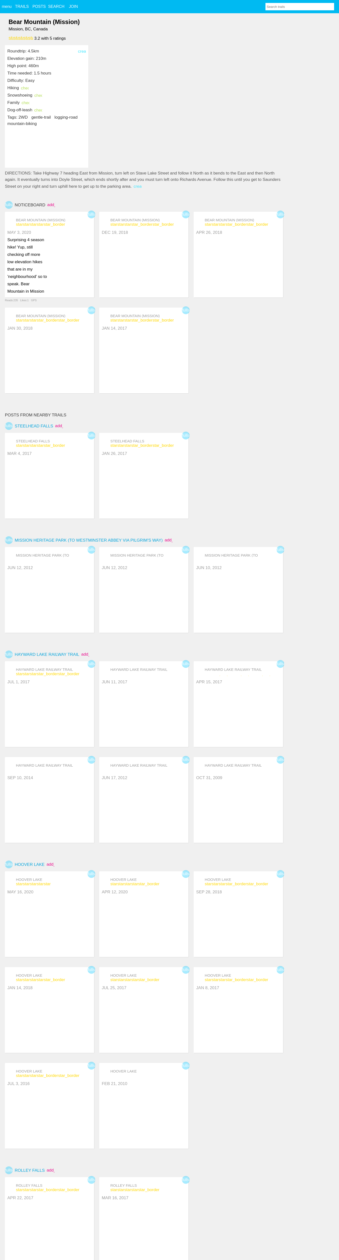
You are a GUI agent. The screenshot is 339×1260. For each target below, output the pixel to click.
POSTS (39, 6)
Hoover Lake (30, 864)
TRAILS (22, 6)
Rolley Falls (30, 1170)
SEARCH (56, 6)
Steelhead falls (34, 426)
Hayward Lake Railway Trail (47, 654)
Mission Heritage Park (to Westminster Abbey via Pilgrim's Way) (89, 540)
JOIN (73, 6)
